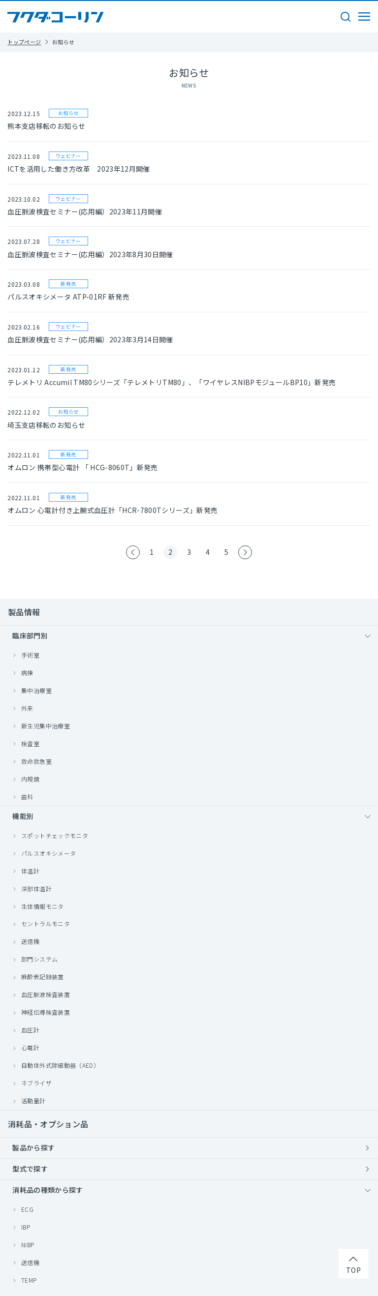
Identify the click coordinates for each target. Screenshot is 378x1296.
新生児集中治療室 (45, 726)
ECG (27, 1209)
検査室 (30, 743)
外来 (27, 708)
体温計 (30, 871)
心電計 (30, 1047)
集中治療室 (36, 690)
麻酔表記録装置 (42, 976)
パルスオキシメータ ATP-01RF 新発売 (68, 296)
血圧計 (30, 1029)
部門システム (39, 959)
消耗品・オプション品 (48, 1124)
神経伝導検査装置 (45, 1012)
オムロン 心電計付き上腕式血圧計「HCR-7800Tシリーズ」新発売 (112, 510)
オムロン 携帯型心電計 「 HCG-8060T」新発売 (82, 467)
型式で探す (30, 1169)
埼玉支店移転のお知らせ (46, 425)
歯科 (27, 796)
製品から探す (33, 1147)
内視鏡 (30, 779)
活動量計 (33, 1100)
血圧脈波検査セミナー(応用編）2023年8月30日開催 (90, 254)
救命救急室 (36, 761)
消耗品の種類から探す (47, 1190)
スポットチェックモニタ (54, 835)
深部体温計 (36, 888)
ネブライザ (36, 1083)
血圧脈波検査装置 (45, 994)
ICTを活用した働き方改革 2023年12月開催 (78, 169)
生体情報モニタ (42, 906)
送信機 (30, 941)
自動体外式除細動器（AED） (60, 1065)
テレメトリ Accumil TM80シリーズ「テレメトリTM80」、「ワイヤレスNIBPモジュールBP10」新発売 (171, 382)
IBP (25, 1227)
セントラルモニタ (45, 923)
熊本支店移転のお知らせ (46, 126)
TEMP (28, 1280)
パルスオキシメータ (48, 853)
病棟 (27, 672)
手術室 (30, 655)
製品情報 (24, 612)
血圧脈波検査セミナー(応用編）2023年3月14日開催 (90, 339)
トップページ (24, 42)
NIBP (27, 1244)
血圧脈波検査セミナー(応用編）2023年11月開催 (84, 211)
